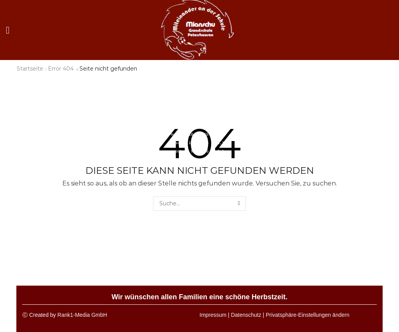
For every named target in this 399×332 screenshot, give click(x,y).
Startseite (30, 68)
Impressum (213, 315)
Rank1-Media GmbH (82, 315)
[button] (7, 30)
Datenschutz (246, 315)
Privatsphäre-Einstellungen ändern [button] (308, 315)
